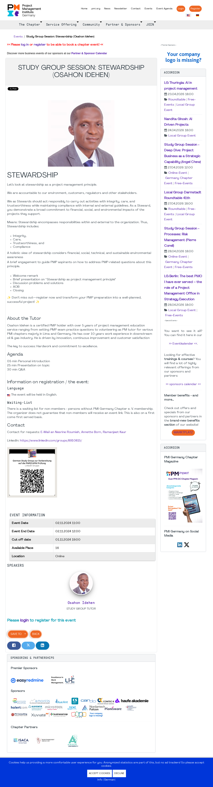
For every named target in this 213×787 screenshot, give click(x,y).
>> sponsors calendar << (183, 384)
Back (35, 634)
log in (25, 44)
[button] (81, 658)
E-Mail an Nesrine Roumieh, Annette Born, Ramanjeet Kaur (83, 432)
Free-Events (184, 183)
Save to (16, 634)
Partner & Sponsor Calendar (89, 53)
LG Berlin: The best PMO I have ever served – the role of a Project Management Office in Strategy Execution (183, 288)
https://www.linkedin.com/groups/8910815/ (51, 440)
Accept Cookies (99, 773)
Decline (119, 773)
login (24, 621)
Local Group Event (182, 135)
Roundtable (176, 99)
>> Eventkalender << (183, 343)
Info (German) (107, 780)
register (40, 44)
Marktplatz (183, 432)
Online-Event (177, 173)
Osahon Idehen (81, 603)
